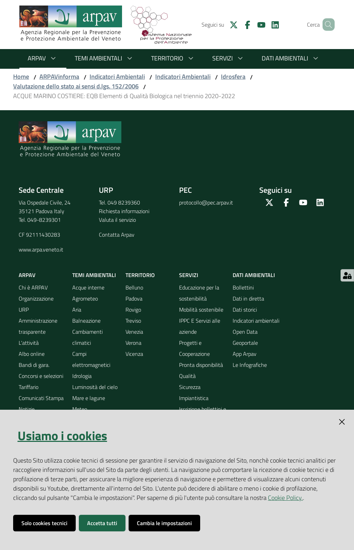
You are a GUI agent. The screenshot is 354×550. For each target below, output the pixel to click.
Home (21, 76)
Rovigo (133, 309)
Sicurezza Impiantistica (193, 392)
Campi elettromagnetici (91, 359)
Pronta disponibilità (201, 365)
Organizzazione (36, 298)
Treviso (133, 320)
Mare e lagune (88, 398)
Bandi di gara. (34, 365)
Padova (133, 298)
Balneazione (86, 320)
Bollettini (243, 287)
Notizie (27, 409)
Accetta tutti (102, 523)
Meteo (79, 409)
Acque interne (88, 287)
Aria (76, 309)
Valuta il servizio (117, 220)
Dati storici (245, 309)
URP (24, 309)
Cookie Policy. (285, 497)
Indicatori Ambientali (117, 76)
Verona (133, 343)
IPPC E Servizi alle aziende (199, 326)
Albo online (32, 354)
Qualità (187, 376)
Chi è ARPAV (33, 287)
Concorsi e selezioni (41, 376)
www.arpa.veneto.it (41, 249)
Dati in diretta (248, 298)
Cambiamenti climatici (87, 337)
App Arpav (245, 354)
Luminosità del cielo (95, 387)
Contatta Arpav (116, 234)
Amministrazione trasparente (38, 326)
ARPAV (43, 58)
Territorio (173, 58)
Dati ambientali (291, 58)
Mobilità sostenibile (201, 309)
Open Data (245, 332)
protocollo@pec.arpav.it (206, 202)
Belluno (134, 287)
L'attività (29, 343)
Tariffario (28, 387)
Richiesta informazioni (124, 211)
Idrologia (82, 376)
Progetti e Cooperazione (194, 348)
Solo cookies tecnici (44, 523)
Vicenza (134, 354)
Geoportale (245, 343)
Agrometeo (85, 298)
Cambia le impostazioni (164, 523)
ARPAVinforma (59, 76)
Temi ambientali (104, 58)
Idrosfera (233, 76)
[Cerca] (326, 24)
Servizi (228, 58)
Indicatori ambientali (256, 320)
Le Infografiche (250, 365)
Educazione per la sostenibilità (199, 293)
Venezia (134, 332)
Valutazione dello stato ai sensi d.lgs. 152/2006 (76, 86)
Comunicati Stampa (41, 398)
